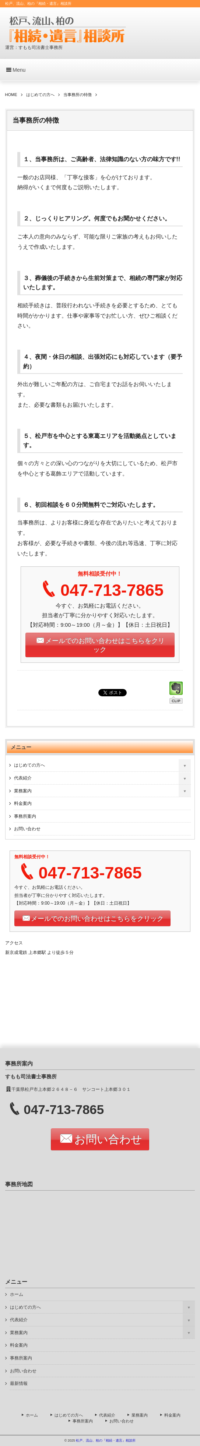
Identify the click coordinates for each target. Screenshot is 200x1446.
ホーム (16, 1294)
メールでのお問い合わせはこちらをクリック (105, 645)
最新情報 (19, 1383)
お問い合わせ (27, 828)
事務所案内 (25, 816)
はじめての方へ (29, 765)
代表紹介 (23, 778)
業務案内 (23, 790)
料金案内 (23, 803)
